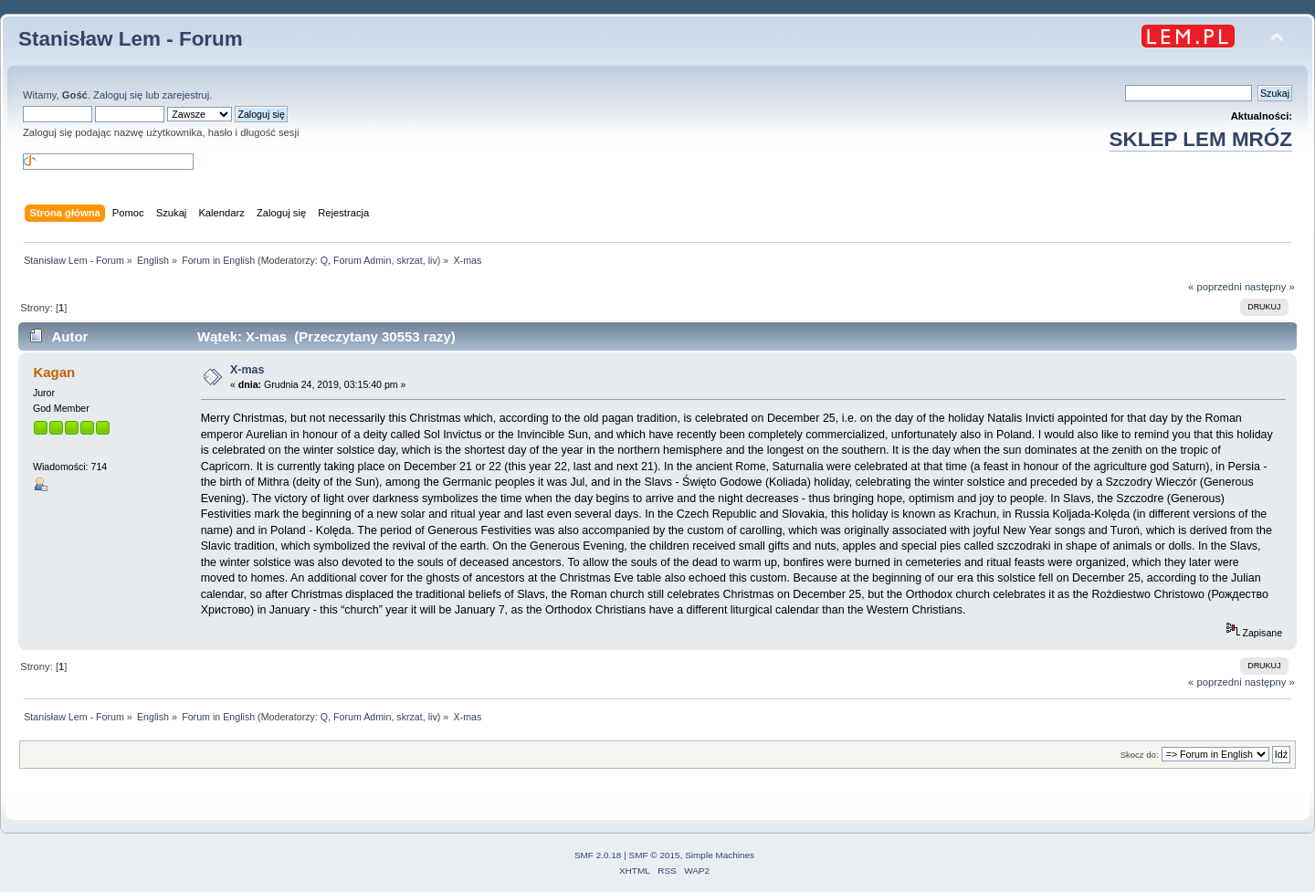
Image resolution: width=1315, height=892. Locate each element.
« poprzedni (1215, 286)
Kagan (54, 372)
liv (432, 260)
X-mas (247, 369)
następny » (1270, 286)
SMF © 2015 (654, 855)
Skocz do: (1139, 755)
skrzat (409, 260)
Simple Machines (719, 855)
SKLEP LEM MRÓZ (1201, 139)
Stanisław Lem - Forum (130, 38)
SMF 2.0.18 (598, 855)
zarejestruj (186, 94)
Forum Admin (362, 260)
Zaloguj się (117, 94)
